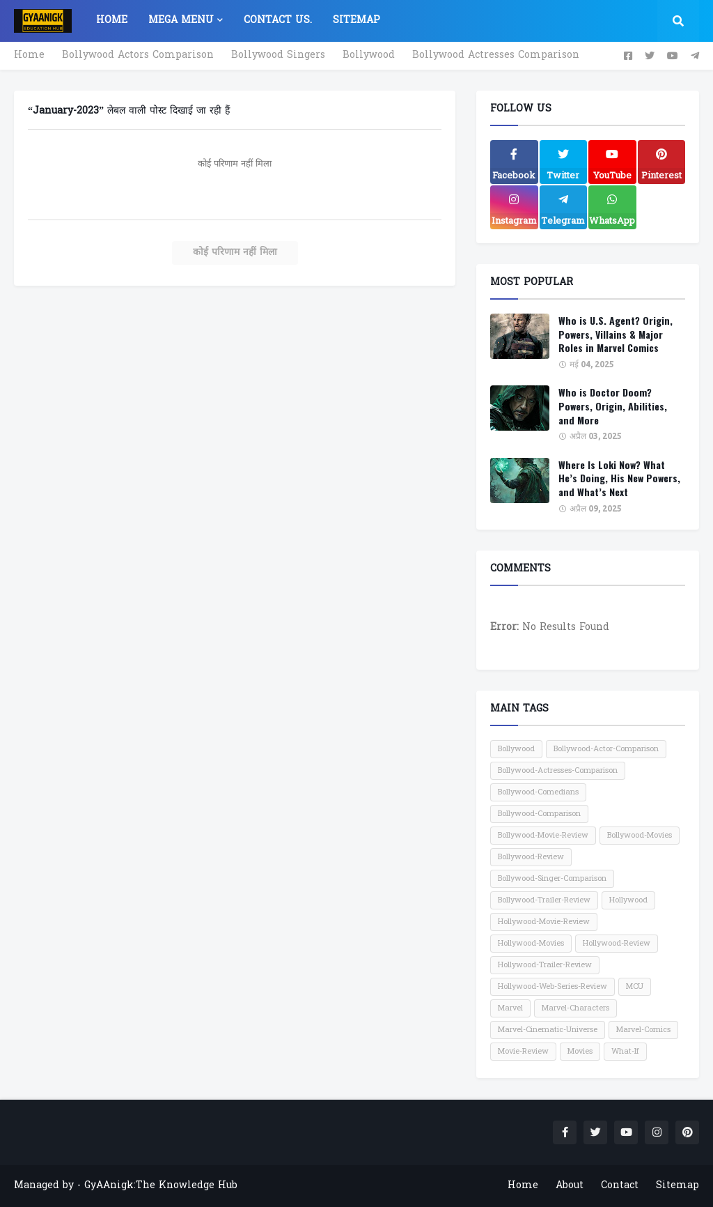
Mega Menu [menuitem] (181, 20)
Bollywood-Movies (639, 835)
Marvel (510, 1008)
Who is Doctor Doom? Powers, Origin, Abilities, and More (612, 405)
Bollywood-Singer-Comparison (552, 878)
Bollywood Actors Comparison (138, 55)
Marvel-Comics (643, 1030)
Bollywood (369, 55)
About (569, 1185)
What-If (625, 1051)
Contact (619, 1185)
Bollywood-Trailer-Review (544, 900)
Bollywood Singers (278, 55)
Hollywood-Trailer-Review (545, 965)
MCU (634, 986)
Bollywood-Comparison (539, 814)
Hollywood (628, 900)
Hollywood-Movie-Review (544, 922)
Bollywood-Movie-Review (543, 835)
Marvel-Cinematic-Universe (547, 1030)
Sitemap (677, 1185)
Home (29, 55)
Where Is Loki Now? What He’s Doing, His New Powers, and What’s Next (619, 478)
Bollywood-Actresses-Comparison (558, 770)
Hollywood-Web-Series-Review (552, 986)
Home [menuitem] (111, 20)
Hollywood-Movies (531, 943)
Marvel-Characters (575, 1008)
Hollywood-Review (616, 943)
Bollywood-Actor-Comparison (606, 749)
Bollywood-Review (531, 857)
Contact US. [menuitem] (278, 20)
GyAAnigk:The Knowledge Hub (160, 1185)
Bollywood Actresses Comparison (495, 55)
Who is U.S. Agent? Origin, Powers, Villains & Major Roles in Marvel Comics (615, 334)
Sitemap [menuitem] (356, 20)
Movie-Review (523, 1051)
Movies (580, 1051)
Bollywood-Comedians (538, 792)
